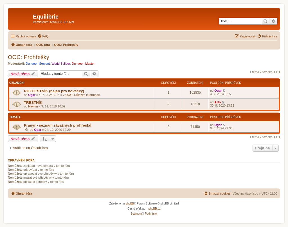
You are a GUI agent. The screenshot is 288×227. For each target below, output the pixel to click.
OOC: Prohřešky (28, 57)
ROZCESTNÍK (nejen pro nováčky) (54, 91)
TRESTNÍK (33, 102)
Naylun (33, 106)
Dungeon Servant (38, 63)
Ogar (31, 94)
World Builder (60, 63)
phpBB (129, 203)
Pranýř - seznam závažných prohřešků (57, 125)
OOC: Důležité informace (82, 94)
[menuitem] (43, 36)
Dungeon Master (83, 63)
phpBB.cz (154, 208)
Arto (217, 102)
